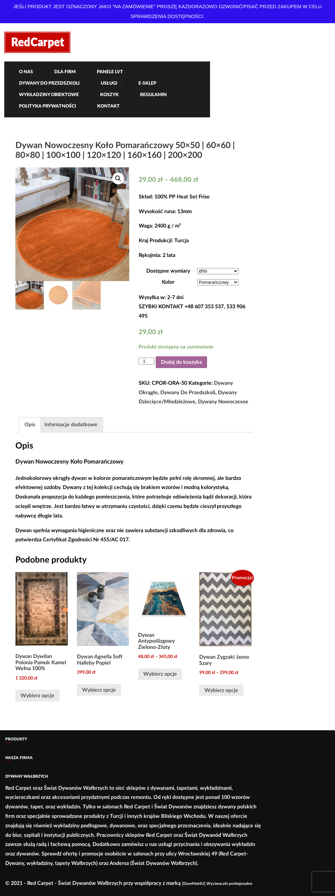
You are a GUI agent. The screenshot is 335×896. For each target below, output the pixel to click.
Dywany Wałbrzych (26, 776)
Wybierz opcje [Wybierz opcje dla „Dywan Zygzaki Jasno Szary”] (221, 690)
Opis (30, 424)
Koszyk (109, 95)
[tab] (30, 424)
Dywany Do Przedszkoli (49, 83)
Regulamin (153, 95)
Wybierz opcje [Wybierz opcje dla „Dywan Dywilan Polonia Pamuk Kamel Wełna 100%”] (37, 695)
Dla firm (65, 72)
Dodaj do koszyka (181, 362)
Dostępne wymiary (168, 271)
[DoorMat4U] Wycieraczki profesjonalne (217, 884)
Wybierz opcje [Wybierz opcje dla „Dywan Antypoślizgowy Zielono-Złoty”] (160, 674)
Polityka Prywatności (47, 106)
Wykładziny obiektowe (49, 95)
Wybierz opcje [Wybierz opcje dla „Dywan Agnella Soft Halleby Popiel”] (99, 690)
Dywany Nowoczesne (223, 401)
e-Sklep (147, 83)
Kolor (168, 282)
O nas (26, 72)
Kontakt (108, 106)
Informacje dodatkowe (70, 424)
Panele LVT (110, 72)
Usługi (109, 83)
